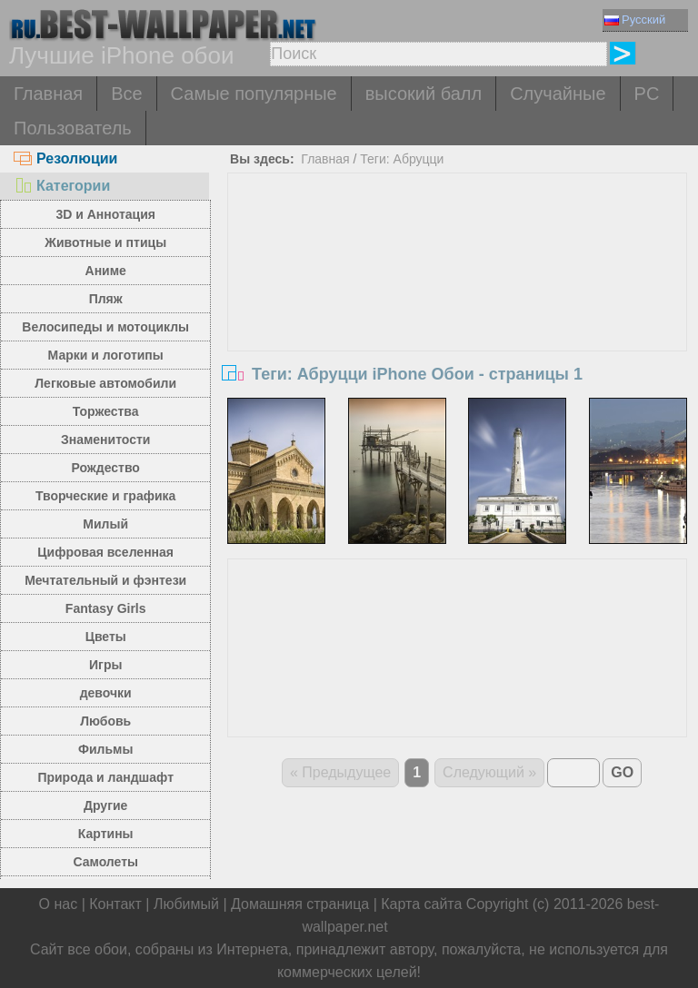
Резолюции (65, 158)
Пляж (106, 298)
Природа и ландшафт (105, 777)
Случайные (557, 94)
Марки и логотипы (106, 355)
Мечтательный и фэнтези (105, 580)
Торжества (106, 411)
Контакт (115, 904)
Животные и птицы (105, 242)
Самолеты (105, 862)
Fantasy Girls (105, 608)
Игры (105, 664)
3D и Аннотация (105, 214)
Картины (106, 833)
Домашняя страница (300, 904)
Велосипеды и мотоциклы (105, 327)
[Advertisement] (457, 310)
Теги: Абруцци (402, 159)
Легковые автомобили (105, 383)
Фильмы (105, 749)
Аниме (105, 270)
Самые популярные (254, 94)
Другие (105, 805)
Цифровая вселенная (105, 552)
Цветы (105, 636)
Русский (634, 19)
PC (647, 94)
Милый (105, 524)
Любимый (186, 904)
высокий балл (423, 94)
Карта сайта (421, 904)
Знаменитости (106, 439)
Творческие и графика (105, 496)
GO (622, 772)
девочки (106, 693)
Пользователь (73, 128)
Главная (48, 94)
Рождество (106, 467)
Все (126, 94)
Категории (62, 185)
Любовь (105, 721)
